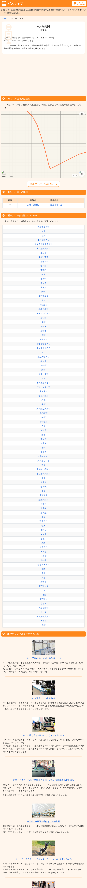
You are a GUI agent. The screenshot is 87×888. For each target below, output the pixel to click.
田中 (43, 573)
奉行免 (43, 486)
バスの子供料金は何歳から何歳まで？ (43, 658)
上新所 (43, 253)
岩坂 (43, 543)
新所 (43, 235)
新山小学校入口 (43, 344)
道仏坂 (43, 283)
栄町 (43, 322)
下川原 (43, 452)
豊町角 (43, 326)
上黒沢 (43, 287)
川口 (43, 352)
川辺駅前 (43, 305)
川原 (43, 577)
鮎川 (43, 231)
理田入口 (43, 521)
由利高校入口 (43, 240)
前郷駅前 (43, 422)
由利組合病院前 (43, 248)
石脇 (43, 400)
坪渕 (43, 292)
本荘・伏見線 (33, 205)
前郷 (43, 378)
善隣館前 (43, 339)
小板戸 (43, 538)
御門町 (43, 266)
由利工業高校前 (43, 383)
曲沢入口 (43, 547)
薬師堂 (43, 512)
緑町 (43, 370)
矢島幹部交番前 (43, 313)
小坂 (43, 569)
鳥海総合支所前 (43, 409)
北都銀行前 (43, 261)
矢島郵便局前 (43, 227)
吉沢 (43, 300)
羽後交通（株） (57, 205)
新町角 (43, 331)
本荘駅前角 (43, 586)
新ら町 (43, 318)
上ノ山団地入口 (43, 348)
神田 (43, 465)
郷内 (43, 274)
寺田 (43, 426)
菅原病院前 (43, 396)
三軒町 (43, 365)
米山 (43, 478)
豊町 (43, 625)
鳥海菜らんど (43, 456)
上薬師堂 (43, 495)
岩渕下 (43, 582)
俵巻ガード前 (43, 564)
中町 (43, 404)
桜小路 (43, 443)
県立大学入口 (43, 357)
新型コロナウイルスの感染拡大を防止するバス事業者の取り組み (43, 780)
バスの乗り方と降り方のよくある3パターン (43, 735)
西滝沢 (43, 504)
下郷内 (43, 270)
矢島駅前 (43, 413)
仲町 (43, 417)
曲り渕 (43, 612)
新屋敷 (43, 482)
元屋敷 (43, 556)
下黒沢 (43, 279)
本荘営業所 (43, 296)
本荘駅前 (43, 599)
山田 (43, 491)
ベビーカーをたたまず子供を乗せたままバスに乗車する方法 (43, 859)
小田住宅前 (43, 309)
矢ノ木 (43, 534)
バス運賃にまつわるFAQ (43, 698)
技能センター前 (43, 387)
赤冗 (43, 448)
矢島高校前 (43, 608)
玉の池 (43, 551)
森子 (43, 435)
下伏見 (43, 430)
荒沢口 (43, 530)
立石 (43, 590)
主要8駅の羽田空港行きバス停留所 (43, 821)
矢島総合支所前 (43, 616)
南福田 (43, 603)
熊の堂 (43, 560)
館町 (43, 335)
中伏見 (43, 439)
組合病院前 (43, 499)
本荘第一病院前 (43, 469)
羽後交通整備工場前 (43, 244)
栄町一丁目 (43, 257)
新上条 (43, 508)
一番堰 (43, 595)
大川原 (43, 621)
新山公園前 (43, 374)
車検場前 (43, 391)
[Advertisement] (43, 74)
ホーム (5, 18)
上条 (43, 517)
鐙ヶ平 (43, 361)
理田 (43, 525)
